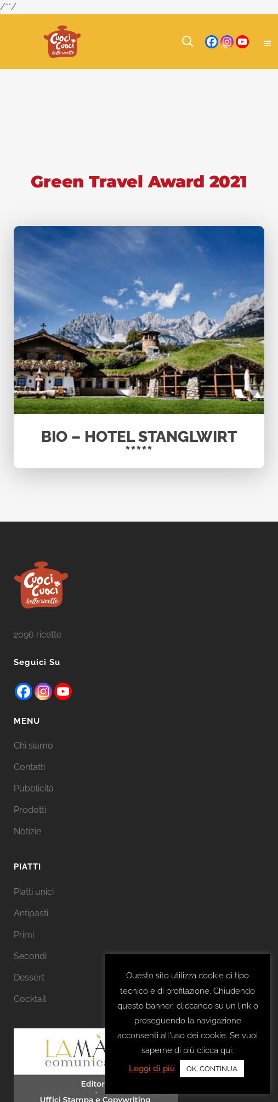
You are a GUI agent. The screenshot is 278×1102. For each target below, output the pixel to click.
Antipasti (31, 927)
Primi (24, 949)
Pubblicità (34, 803)
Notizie (27, 845)
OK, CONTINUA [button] (211, 1069)
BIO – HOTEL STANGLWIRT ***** (139, 445)
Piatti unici (34, 906)
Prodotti (30, 824)
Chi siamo (33, 760)
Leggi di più (152, 1068)
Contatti (29, 781)
